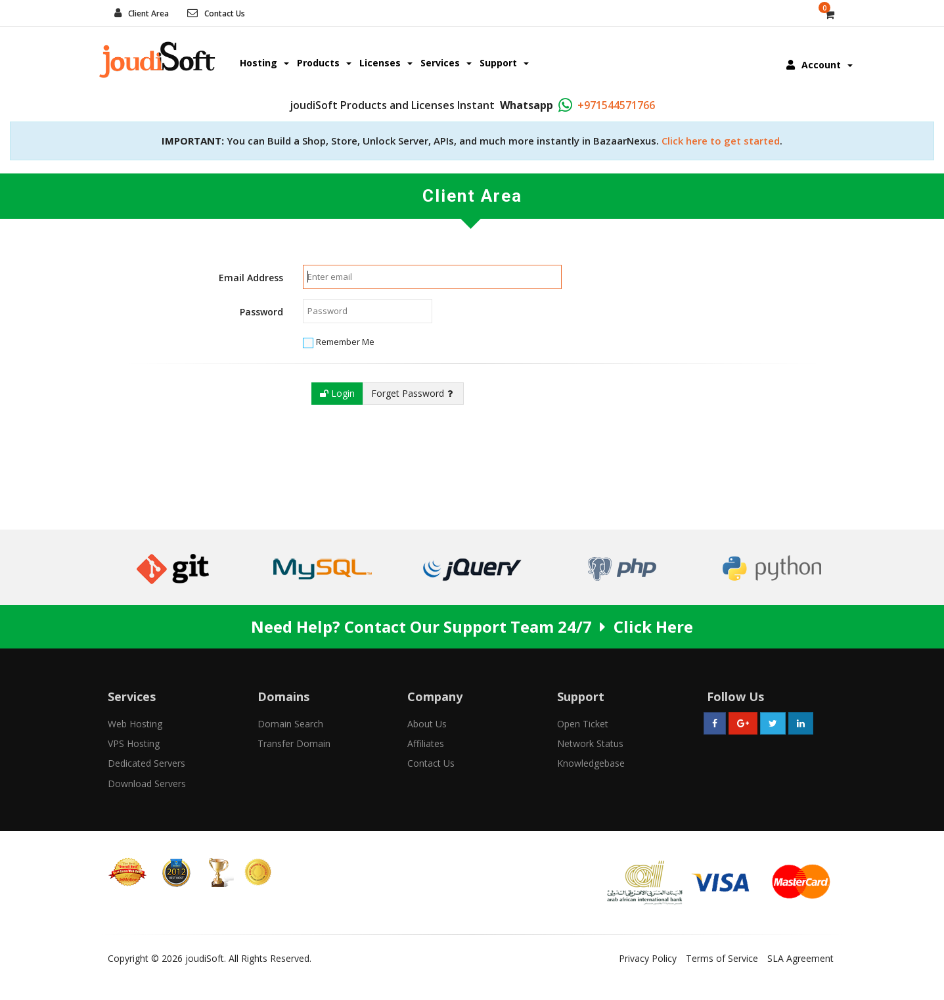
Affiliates (425, 743)
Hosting (264, 63)
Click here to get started (721, 140)
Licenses (386, 63)
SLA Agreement (800, 958)
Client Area (148, 13)
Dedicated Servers (146, 763)
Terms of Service (722, 958)
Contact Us (224, 13)
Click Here (653, 626)
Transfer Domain (294, 743)
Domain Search (290, 723)
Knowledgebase (591, 763)
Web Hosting (135, 723)
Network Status (590, 743)
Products (324, 63)
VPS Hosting (134, 743)
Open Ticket (582, 723)
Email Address (251, 277)
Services (446, 63)
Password (261, 312)
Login (337, 393)
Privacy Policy (648, 958)
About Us (427, 723)
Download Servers (147, 783)
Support (504, 63)
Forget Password (412, 393)
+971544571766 (616, 105)
